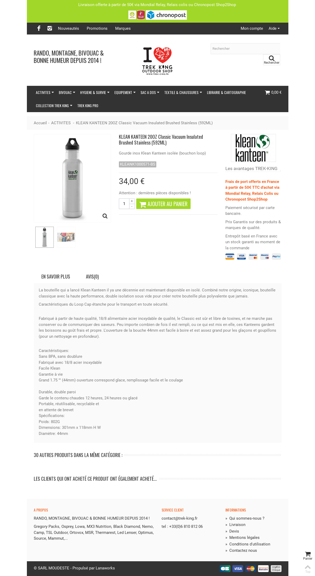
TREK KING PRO (87, 105)
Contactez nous (241, 550)
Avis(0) (92, 276)
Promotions (97, 28)
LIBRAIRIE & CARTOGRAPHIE (226, 92)
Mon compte (252, 28)
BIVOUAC (67, 92)
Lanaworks (105, 568)
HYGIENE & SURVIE (95, 92)
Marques (123, 28)
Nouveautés (68, 28)
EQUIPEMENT (125, 92)
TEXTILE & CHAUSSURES (183, 92)
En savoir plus (55, 276)
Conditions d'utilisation (247, 544)
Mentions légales (242, 537)
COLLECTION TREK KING (54, 105)
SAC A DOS (149, 92)
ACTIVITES (45, 92)
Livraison (235, 524)
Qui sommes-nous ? (244, 518)
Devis (232, 531)
